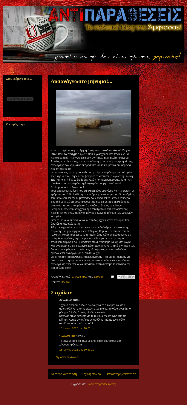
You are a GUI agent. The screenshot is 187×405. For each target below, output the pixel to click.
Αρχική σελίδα (91, 374)
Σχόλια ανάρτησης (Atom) (101, 384)
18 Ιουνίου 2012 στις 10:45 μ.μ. (77, 349)
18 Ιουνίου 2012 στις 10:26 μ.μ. (77, 328)
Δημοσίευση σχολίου (67, 357)
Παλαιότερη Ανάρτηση (121, 374)
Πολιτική (65, 282)
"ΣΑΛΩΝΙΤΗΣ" (68, 335)
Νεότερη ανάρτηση (64, 374)
